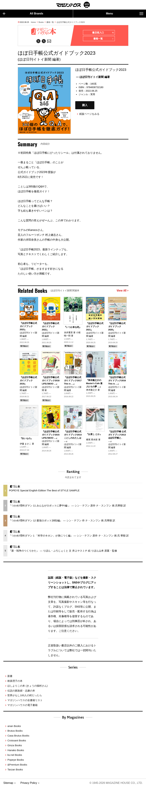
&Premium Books (17, 764)
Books (41, 22)
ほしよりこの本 (27, 685)
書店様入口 (102, 32)
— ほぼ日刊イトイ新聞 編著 (93, 77)
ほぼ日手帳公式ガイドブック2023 (71, 22)
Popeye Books (15, 759)
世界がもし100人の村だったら (24, 695)
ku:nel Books (14, 754)
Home (33, 22)
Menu (124, 14)
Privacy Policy (28, 782)
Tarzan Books (15, 769)
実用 (92, 94)
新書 (9, 676)
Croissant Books (16, 740)
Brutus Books (14, 730)
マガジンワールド (73, 5)
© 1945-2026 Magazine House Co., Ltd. (116, 782)
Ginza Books (14, 745)
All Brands (23, 14)
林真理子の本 (14, 680)
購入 (84, 105)
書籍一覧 (50, 22)
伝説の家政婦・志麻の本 (21, 690)
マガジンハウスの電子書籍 (22, 705)
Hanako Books (15, 750)
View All (122, 290)
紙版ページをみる (89, 113)
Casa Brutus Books (18, 735)
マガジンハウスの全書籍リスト (25, 700)
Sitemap (8, 782)
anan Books (14, 726)
